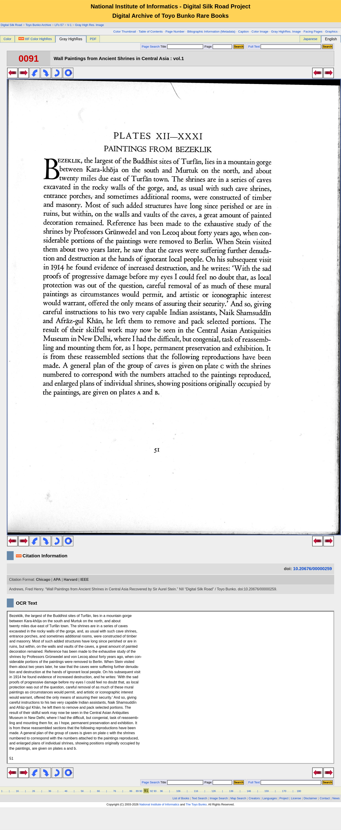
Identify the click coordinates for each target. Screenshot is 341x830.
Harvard (70, 579)
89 (137, 791)
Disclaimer (310, 798)
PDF (93, 39)
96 (161, 791)
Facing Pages (312, 31)
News (336, 798)
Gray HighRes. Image (286, 31)
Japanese (310, 39)
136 (231, 791)
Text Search (199, 798)
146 (249, 791)
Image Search (219, 798)
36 (49, 791)
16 (17, 791)
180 (299, 791)
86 (130, 791)
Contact (325, 798)
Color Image (259, 31)
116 (196, 791)
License (296, 798)
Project (283, 798)
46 (66, 791)
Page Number (175, 31)
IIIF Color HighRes (35, 39)
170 (284, 791)
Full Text (254, 46)
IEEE (84, 579)
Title (181, 46)
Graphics (331, 31)
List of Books (181, 798)
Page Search (151, 46)
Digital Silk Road (11, 25)
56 (82, 791)
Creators (254, 798)
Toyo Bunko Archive (38, 25)
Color (7, 39)
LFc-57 (59, 25)
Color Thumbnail (124, 31)
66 (98, 791)
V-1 (69, 25)
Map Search (238, 798)
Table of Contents (151, 31)
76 (114, 791)
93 (155, 791)
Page (218, 46)
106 (178, 791)
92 (151, 791)
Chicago (43, 579)
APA (57, 579)
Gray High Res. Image (89, 25)
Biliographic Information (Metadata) (211, 31)
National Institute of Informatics (159, 804)
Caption (243, 31)
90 (140, 791)
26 (33, 791)
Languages (269, 798)
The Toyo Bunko (196, 804)
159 (266, 791)
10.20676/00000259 (312, 568)
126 (213, 791)
